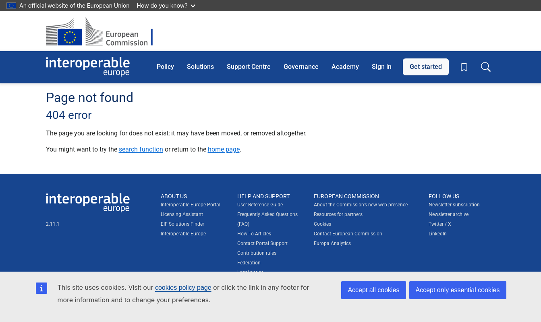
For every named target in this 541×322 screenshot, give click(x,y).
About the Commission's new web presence (361, 205)
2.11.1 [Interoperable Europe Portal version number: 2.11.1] (53, 224)
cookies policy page (183, 287)
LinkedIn (438, 234)
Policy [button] (165, 67)
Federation (249, 263)
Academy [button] (345, 67)
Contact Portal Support (262, 243)
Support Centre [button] (249, 67)
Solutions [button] (200, 67)
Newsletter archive (448, 214)
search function (141, 149)
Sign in (382, 67)
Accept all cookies (373, 290)
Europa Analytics (332, 243)
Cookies (322, 224)
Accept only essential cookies (458, 290)
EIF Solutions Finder (182, 224)
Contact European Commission (348, 234)
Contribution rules (256, 253)
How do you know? (166, 5)
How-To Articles (254, 234)
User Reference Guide (260, 205)
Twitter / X (440, 224)
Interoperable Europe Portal (190, 205)
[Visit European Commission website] (103, 31)
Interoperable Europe (183, 234)
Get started (426, 67)
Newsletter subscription (454, 205)
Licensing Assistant (182, 214)
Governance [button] (301, 67)
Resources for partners (338, 214)
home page (224, 149)
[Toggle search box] (485, 67)
